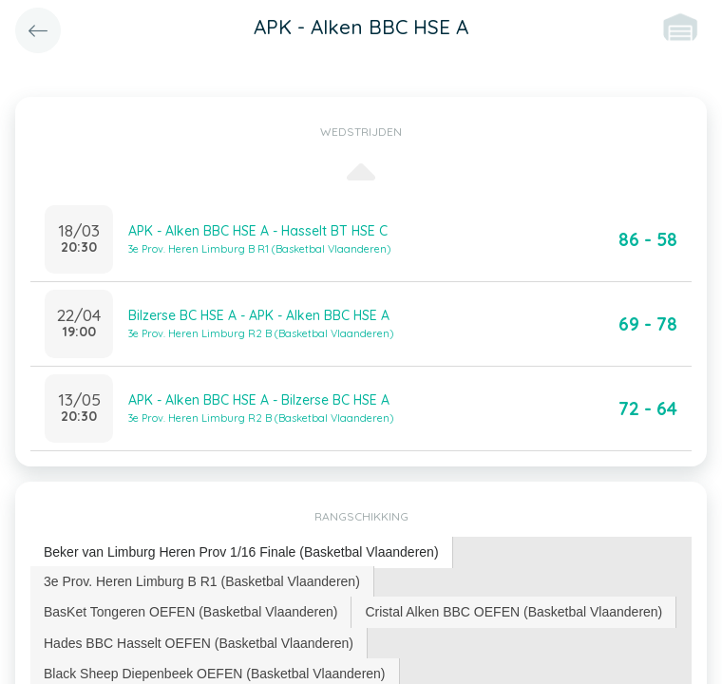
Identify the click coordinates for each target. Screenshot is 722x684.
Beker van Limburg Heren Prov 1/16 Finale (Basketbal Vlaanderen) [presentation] (241, 552)
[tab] (241, 552)
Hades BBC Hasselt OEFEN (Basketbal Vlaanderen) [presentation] (198, 643)
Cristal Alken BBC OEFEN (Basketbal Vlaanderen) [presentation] (513, 611)
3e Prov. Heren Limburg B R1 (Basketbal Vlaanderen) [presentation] (202, 581)
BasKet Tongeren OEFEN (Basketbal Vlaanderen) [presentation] (190, 611)
